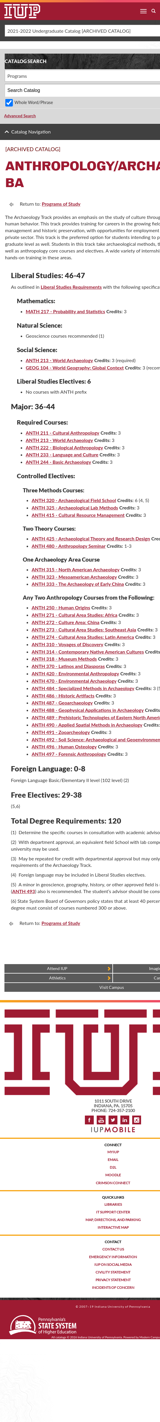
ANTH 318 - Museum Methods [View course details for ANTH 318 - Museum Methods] (64, 658)
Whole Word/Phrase (33, 102)
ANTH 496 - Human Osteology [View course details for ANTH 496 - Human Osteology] (64, 746)
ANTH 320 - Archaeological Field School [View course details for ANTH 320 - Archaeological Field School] (74, 500)
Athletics (57, 977)
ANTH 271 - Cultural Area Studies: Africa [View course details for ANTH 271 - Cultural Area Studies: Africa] (74, 615)
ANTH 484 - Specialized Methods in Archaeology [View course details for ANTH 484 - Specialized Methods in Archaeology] (83, 688)
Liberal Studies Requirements (71, 287)
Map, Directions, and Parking (113, 1220)
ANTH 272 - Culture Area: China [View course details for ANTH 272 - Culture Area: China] (65, 622)
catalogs (61, 1337)
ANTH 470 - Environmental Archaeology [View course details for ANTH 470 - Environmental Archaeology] (74, 681)
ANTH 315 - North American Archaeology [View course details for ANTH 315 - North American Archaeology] (75, 569)
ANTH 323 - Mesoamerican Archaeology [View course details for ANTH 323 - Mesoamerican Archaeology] (74, 577)
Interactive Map (113, 1227)
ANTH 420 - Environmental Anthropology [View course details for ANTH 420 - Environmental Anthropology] (75, 673)
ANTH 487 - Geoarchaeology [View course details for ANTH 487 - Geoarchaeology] (62, 702)
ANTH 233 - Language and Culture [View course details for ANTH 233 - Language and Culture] (62, 454)
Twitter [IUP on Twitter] (113, 1120)
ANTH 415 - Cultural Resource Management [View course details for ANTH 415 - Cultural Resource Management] (78, 515)
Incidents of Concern (113, 1287)
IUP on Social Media (113, 1264)
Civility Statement (113, 1272)
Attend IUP (57, 968)
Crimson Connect (113, 1183)
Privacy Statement (113, 1280)
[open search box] (153, 11)
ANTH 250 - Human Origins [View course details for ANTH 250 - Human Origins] (61, 607)
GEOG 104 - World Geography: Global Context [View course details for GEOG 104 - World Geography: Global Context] (75, 367)
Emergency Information (113, 1257)
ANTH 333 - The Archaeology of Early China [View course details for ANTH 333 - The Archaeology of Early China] (78, 584)
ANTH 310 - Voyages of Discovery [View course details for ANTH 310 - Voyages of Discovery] (67, 644)
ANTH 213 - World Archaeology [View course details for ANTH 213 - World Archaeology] (59, 360)
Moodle (113, 1175)
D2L (113, 1167)
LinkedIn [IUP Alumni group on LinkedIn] (124, 1120)
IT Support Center (113, 1212)
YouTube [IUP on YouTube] (101, 1120)
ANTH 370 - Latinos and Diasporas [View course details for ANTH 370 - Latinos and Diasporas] (68, 666)
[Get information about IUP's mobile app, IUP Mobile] (113, 1127)
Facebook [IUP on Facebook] (89, 1120)
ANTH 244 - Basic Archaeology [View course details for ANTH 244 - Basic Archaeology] (58, 462)
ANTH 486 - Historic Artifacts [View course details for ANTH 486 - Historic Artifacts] (63, 695)
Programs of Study (61, 204)
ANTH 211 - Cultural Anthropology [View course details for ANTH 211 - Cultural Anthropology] (62, 432)
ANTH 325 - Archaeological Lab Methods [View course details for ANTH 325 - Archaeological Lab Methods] (75, 507)
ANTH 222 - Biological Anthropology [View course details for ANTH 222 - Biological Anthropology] (64, 447)
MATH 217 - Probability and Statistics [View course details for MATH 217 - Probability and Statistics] (65, 311)
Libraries (113, 1204)
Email (113, 1159)
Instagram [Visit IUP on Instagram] (136, 1120)
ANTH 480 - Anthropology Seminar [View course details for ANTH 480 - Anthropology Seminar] (69, 546)
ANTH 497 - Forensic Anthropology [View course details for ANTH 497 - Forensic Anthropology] (69, 754)
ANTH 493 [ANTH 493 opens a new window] (23, 891)
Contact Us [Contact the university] (113, 1249)
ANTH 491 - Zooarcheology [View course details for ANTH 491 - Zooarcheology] (61, 732)
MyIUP (113, 1152)
